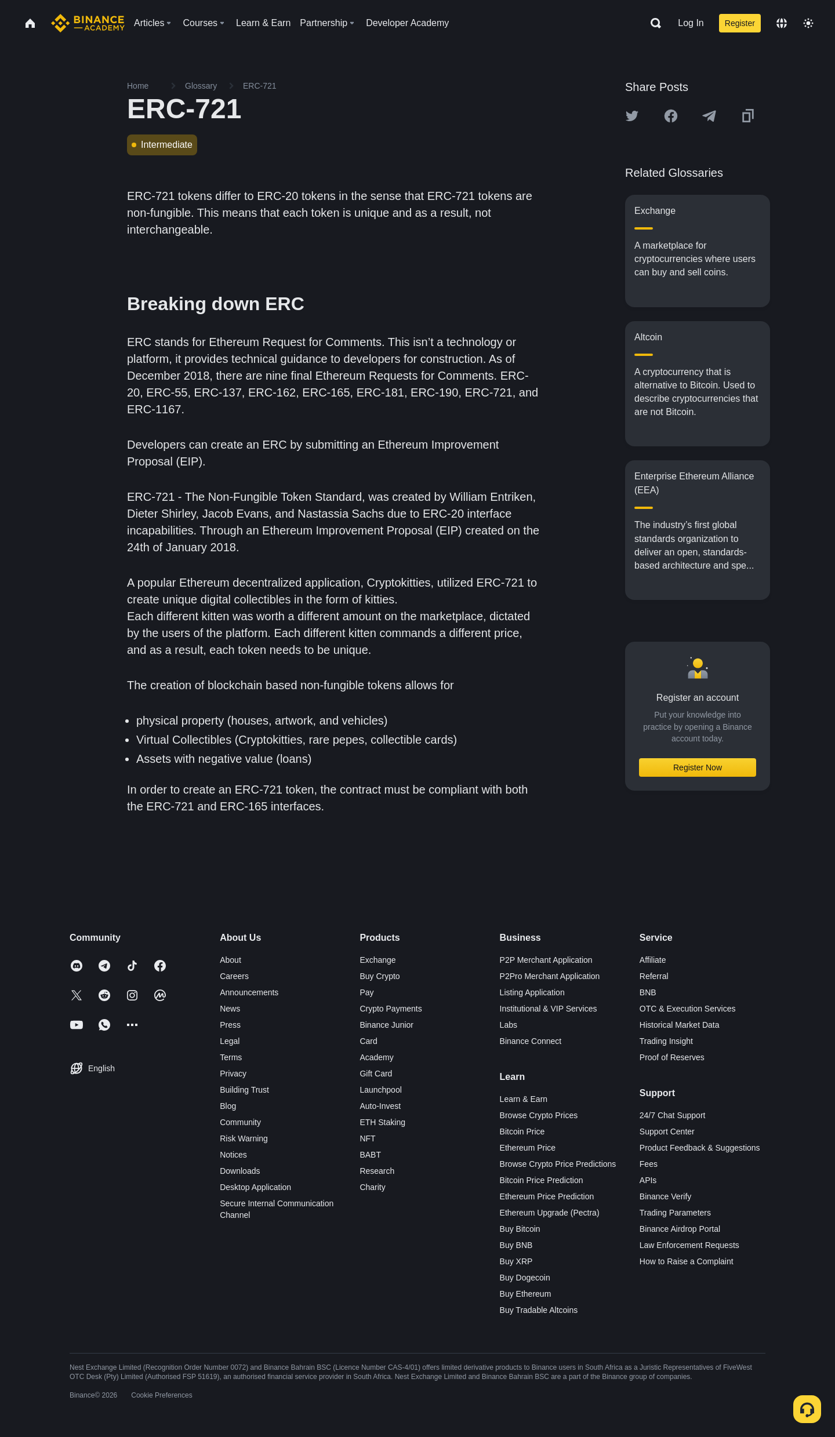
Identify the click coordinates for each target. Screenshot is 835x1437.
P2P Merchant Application (546, 960)
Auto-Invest (380, 1106)
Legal (229, 1041)
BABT (370, 1154)
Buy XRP (516, 1261)
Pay (366, 992)
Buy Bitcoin (520, 1229)
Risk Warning (244, 1138)
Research (377, 1171)
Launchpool (380, 1089)
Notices (233, 1154)
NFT (367, 1138)
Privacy (233, 1073)
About (230, 960)
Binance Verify (666, 1196)
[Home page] (88, 23)
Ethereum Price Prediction (547, 1196)
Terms (231, 1057)
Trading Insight (666, 1041)
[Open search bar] (652, 23)
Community (240, 1122)
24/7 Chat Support (673, 1115)
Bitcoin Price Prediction (541, 1180)
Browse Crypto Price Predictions (558, 1164)
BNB (648, 992)
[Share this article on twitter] (632, 116)
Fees (649, 1164)
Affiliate (653, 960)
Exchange (377, 960)
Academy (376, 1057)
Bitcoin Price (522, 1131)
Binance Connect (531, 1041)
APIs (648, 1180)
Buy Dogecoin (525, 1277)
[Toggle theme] (808, 23)
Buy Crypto (380, 976)
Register (740, 23)
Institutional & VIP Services (548, 1008)
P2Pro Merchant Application (550, 976)
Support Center (667, 1131)
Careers (234, 976)
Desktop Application (255, 1187)
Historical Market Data (680, 1024)
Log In (690, 23)
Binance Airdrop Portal (680, 1229)
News (230, 1008)
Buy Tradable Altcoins (539, 1310)
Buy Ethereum (525, 1293)
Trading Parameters (675, 1212)
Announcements (249, 992)
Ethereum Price (528, 1147)
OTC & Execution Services (688, 1008)
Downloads (240, 1171)
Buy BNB (516, 1245)
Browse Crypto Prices (539, 1115)
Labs (508, 1024)
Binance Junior (386, 1024)
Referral (654, 976)
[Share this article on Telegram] (709, 116)
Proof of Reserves (672, 1057)
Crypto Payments (391, 1008)
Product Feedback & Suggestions (700, 1147)
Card (368, 1041)
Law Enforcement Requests (689, 1245)
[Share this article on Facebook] (671, 116)
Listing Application (532, 992)
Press (230, 1024)
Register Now (697, 767)
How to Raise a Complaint (687, 1261)
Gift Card (376, 1073)
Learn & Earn (524, 1099)
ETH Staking (382, 1122)
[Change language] (782, 23)
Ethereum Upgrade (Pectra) (550, 1212)
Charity (372, 1187)
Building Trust (244, 1089)
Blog (228, 1106)
